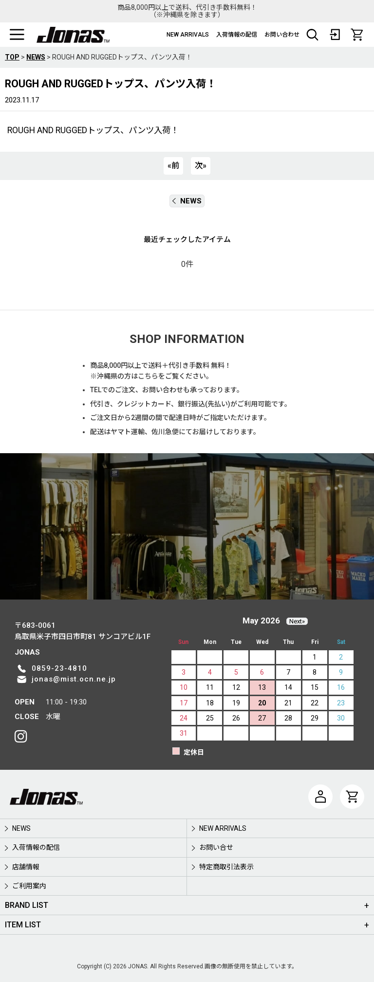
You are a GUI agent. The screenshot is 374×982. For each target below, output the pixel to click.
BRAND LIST (26, 905)
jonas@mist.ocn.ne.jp (74, 679)
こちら (148, 376)
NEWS (187, 201)
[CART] (357, 34)
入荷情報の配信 (236, 34)
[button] (17, 34)
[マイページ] (320, 796)
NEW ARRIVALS (188, 34)
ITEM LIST (23, 924)
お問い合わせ (281, 34)
